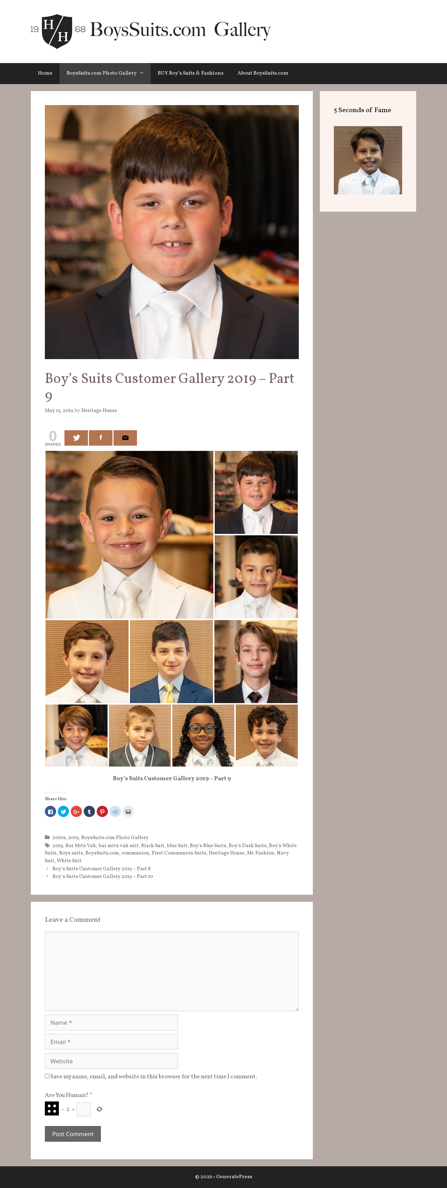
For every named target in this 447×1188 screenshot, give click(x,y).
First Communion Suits (179, 853)
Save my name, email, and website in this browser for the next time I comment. (153, 1077)
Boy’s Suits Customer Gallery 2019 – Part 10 (103, 876)
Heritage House (227, 853)
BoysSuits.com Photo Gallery (109, 73)
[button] (144, 73)
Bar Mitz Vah (81, 845)
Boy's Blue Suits (208, 845)
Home (45, 73)
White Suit (69, 860)
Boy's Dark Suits (248, 845)
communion (135, 853)
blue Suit (177, 845)
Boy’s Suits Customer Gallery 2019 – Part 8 (102, 868)
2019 (73, 837)
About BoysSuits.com (263, 73)
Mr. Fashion (260, 853)
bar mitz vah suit (118, 845)
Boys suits (71, 853)
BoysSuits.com (102, 853)
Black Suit (152, 845)
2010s (59, 837)
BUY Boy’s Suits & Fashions (191, 73)
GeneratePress (234, 1177)
